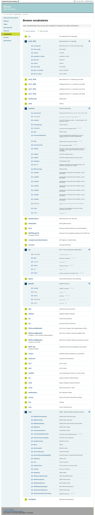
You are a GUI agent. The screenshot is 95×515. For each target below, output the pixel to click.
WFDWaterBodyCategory (40, 486)
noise (30, 388)
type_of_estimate (38, 70)
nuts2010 (36, 181)
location (35, 53)
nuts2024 (36, 199)
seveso (30, 397)
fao (29, 249)
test (29, 402)
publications (32, 392)
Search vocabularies (30, 31)
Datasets (6, 21)
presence (36, 60)
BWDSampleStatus (38, 423)
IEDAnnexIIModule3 (35, 333)
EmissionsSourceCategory (41, 437)
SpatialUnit (36, 458)
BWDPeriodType (38, 420)
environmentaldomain (39, 135)
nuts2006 (36, 177)
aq (29, 36)
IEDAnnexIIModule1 (35, 328)
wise (30, 412)
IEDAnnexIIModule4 (35, 340)
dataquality (32, 223)
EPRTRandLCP (33, 233)
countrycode (37, 46)
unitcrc (35, 273)
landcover (31, 358)
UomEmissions (37, 465)
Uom (34, 462)
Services (6, 37)
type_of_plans (37, 73)
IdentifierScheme (38, 441)
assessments (37, 113)
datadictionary (33, 218)
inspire (30, 353)
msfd (30, 383)
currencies (36, 128)
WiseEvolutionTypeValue (40, 490)
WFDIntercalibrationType (40, 476)
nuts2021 (36, 194)
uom (30, 407)
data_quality (36, 49)
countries (36, 120)
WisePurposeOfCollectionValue (42, 493)
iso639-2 (35, 148)
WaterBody (36, 472)
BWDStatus (36, 427)
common (31, 108)
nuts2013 (36, 186)
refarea (35, 265)
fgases (30, 279)
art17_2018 (32, 94)
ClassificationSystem (39, 430)
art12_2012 (32, 41)
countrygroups (37, 124)
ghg (29, 309)
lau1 (29, 363)
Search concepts (44, 31)
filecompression (38, 145)
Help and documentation (10, 18)
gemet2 (31, 283)
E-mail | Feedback (9, 509)
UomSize (36, 469)
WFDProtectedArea (38, 479)
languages (36, 161)
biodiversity (32, 99)
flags (34, 258)
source (35, 295)
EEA (11, 1)
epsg (34, 141)
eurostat (31, 245)
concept (35, 288)
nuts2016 (36, 190)
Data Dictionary (17, 14)
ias (29, 318)
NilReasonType (37, 169)
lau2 (29, 368)
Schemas (6, 31)
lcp (29, 378)
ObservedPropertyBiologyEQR (42, 455)
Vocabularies (7, 34)
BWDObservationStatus (40, 416)
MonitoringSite (37, 448)
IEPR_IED (31, 347)
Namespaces (7, 40)
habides (31, 314)
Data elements (7, 27)
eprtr (30, 228)
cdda (30, 103)
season (35, 63)
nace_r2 (35, 164)
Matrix (35, 444)
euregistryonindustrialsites (37, 240)
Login (76, 1)
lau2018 (31, 373)
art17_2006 (32, 84)
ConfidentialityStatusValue (40, 434)
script (35, 208)
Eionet (10, 14)
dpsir (34, 132)
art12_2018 (32, 79)
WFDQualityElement (39, 483)
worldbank (32, 499)
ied (29, 323)
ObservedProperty (38, 451)
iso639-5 (35, 157)
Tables (5, 24)
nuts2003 (36, 172)
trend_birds (36, 66)
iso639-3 (35, 154)
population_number (39, 56)
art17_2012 (32, 89)
